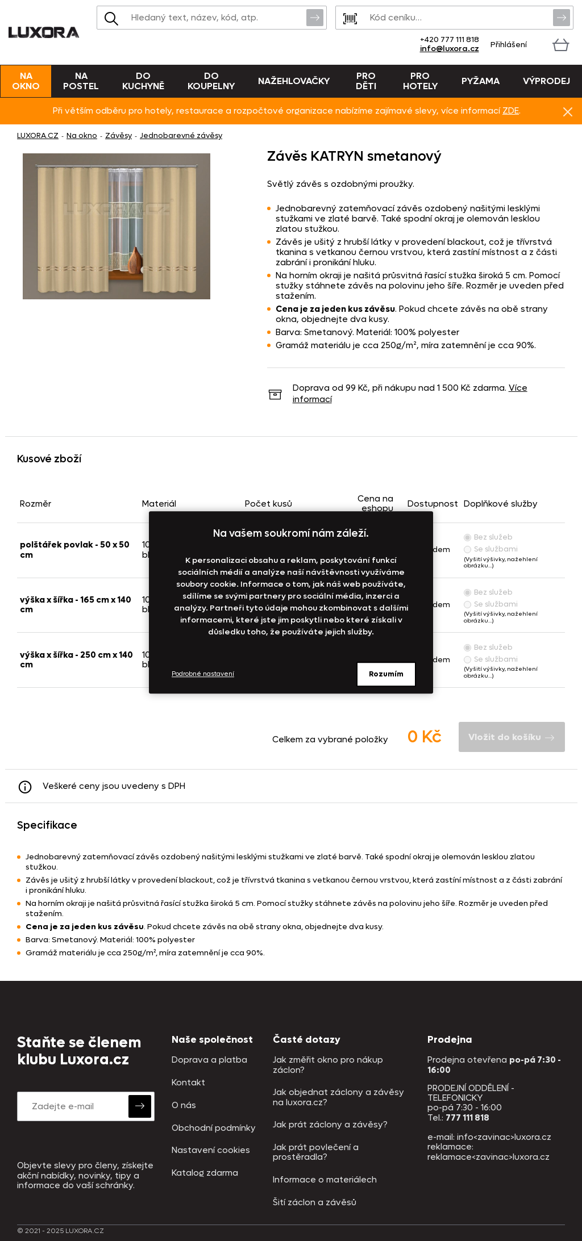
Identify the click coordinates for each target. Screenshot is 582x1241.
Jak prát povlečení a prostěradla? (316, 1153)
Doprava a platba (209, 1060)
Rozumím (386, 674)
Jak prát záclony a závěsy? (330, 1125)
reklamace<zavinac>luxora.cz (488, 1157)
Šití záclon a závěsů (314, 1202)
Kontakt (188, 1083)
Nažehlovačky (294, 81)
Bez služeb (488, 537)
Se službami (491, 549)
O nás (184, 1105)
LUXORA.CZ (38, 135)
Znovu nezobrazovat (568, 111)
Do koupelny (211, 81)
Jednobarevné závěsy (181, 135)
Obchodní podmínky (214, 1128)
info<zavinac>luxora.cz (504, 1137)
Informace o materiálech (325, 1180)
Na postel (81, 81)
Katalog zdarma (205, 1173)
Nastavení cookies (211, 1150)
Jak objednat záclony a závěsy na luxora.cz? (338, 1098)
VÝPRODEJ (546, 81)
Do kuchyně (143, 81)
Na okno (26, 81)
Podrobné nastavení (203, 674)
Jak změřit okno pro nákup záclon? (328, 1065)
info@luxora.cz (449, 48)
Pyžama (481, 81)
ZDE (510, 110)
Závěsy (118, 135)
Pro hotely (420, 81)
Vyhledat (314, 17)
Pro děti (366, 81)
